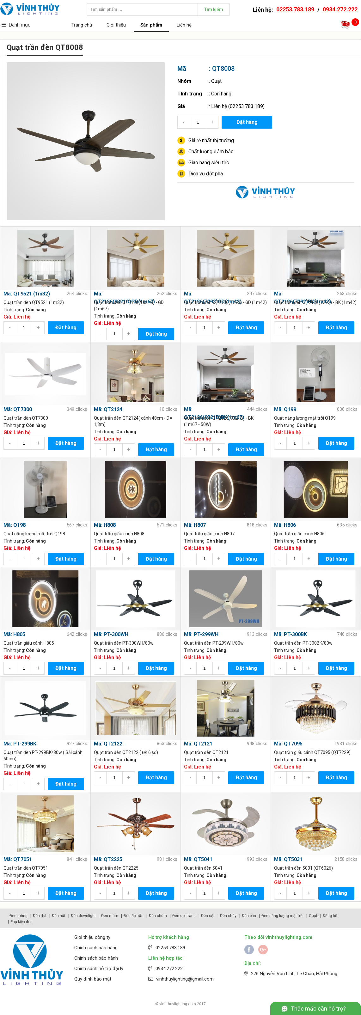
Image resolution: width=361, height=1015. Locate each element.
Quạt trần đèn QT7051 (25, 868)
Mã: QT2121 (198, 744)
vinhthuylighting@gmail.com (185, 979)
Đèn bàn (249, 916)
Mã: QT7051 (17, 859)
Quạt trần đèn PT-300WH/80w (124, 643)
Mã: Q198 (14, 525)
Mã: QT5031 (288, 859)
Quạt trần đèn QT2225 (116, 868)
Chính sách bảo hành (96, 958)
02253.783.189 (295, 9)
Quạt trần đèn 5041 (203, 868)
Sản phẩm (151, 25)
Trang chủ (81, 25)
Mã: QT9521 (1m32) (26, 294)
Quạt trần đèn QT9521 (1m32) (33, 302)
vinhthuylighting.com (177, 1004)
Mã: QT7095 (288, 744)
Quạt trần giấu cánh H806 (299, 533)
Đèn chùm (158, 916)
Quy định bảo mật (92, 979)
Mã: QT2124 (108, 409)
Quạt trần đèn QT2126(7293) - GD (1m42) (225, 302)
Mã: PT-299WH (201, 634)
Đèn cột (208, 916)
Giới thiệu (116, 25)
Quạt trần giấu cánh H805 (28, 643)
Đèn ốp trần (134, 916)
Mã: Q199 (285, 409)
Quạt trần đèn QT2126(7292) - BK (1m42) (315, 302)
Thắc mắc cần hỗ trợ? (318, 1008)
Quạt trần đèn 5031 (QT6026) (303, 868)
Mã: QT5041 (198, 859)
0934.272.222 (340, 9)
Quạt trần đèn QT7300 (25, 418)
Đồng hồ (330, 916)
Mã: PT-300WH (111, 634)
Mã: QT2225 (108, 859)
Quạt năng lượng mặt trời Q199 (305, 418)
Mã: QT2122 (108, 744)
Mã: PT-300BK (290, 634)
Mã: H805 (14, 634)
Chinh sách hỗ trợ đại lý (98, 968)
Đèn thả (39, 916)
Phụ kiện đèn (21, 922)
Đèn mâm (109, 916)
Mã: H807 (195, 525)
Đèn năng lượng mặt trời (282, 916)
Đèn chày (228, 916)
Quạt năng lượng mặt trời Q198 (34, 533)
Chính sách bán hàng (96, 948)
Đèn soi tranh (184, 916)
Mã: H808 (105, 525)
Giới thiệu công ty (92, 937)
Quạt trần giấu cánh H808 (119, 533)
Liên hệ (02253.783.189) (238, 106)
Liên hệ (184, 25)
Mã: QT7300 (17, 409)
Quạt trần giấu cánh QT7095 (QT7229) (312, 752)
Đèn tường (18, 916)
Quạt (216, 81)
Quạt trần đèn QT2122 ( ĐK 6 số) (126, 752)
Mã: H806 (285, 525)
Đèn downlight (83, 916)
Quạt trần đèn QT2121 (206, 752)
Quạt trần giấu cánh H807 (209, 533)
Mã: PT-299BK (19, 744)
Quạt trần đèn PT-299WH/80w (214, 643)
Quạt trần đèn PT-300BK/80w (303, 643)
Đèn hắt (58, 916)
